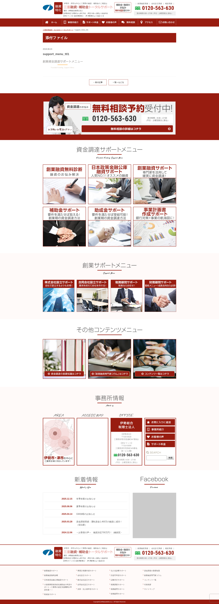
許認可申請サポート (118, 575)
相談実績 (168, 4)
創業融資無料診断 (51, 575)
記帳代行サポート (118, 580)
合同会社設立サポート (86, 585)
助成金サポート (50, 594)
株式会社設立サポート (86, 580)
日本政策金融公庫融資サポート (56, 580)
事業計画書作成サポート (87, 571)
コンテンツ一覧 (150, 580)
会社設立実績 (156, 4)
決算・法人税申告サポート (87, 589)
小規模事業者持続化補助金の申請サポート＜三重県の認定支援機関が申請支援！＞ (58, 587)
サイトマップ (149, 589)
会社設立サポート (84, 575)
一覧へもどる (118, 82)
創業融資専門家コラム (153, 575)
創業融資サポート (51, 571)
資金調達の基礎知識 (152, 571)
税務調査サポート (118, 585)
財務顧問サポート (118, 594)
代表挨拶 (147, 585)
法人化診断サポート (118, 571)
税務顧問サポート (118, 589)
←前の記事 (98, 82)
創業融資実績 (143, 4)
